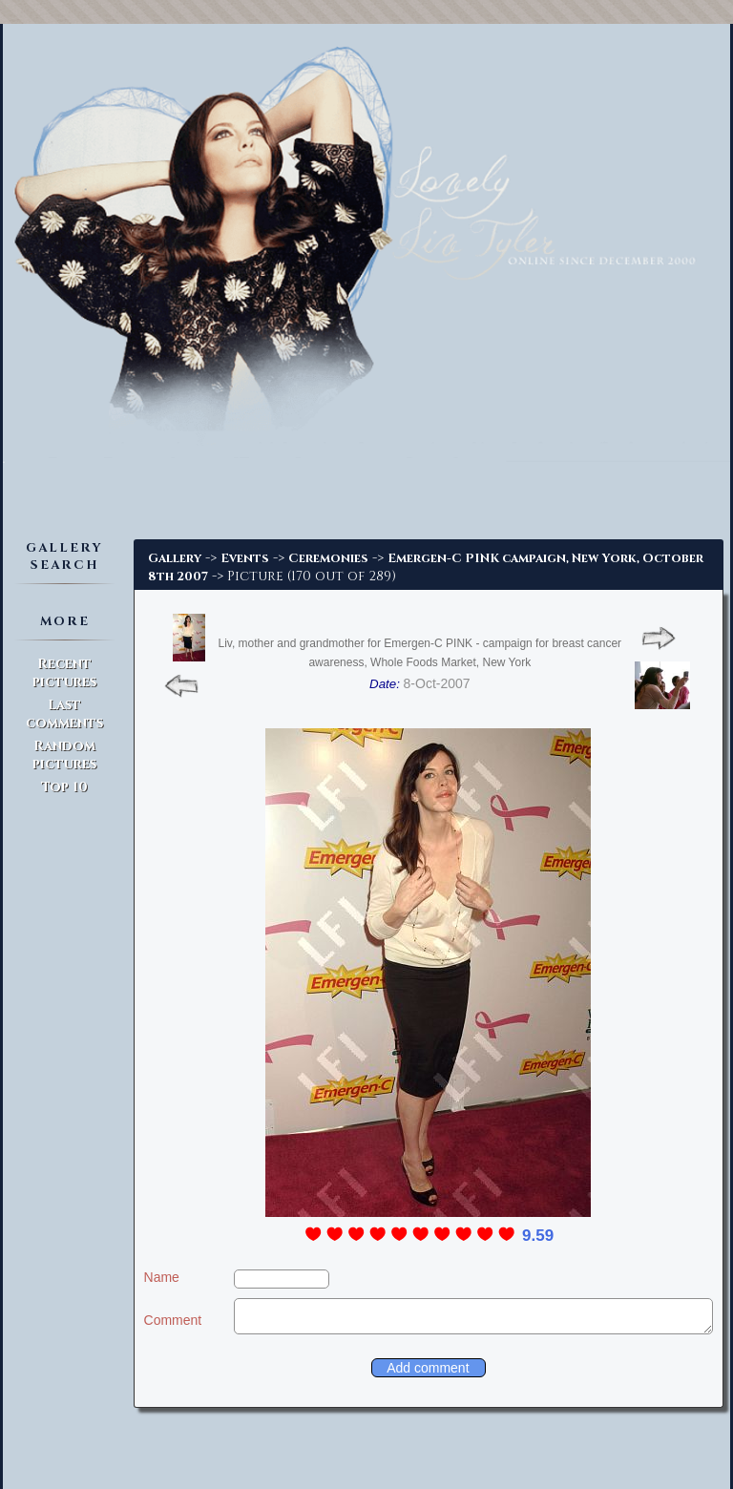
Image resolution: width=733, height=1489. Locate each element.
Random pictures (64, 755)
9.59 (538, 1236)
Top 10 (64, 787)
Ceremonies (328, 558)
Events (244, 558)
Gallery (174, 558)
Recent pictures (64, 673)
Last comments (64, 714)
